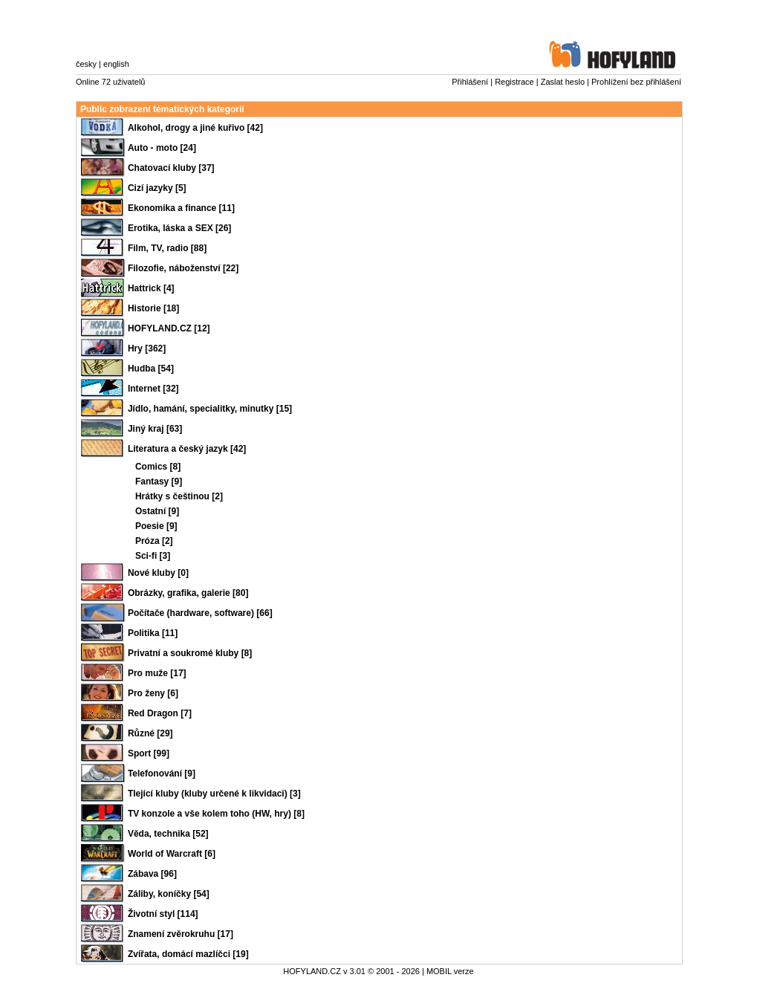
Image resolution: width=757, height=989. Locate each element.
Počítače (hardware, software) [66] (200, 613)
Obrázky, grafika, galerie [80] (188, 593)
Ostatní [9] (157, 511)
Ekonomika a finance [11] (181, 208)
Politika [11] (153, 633)
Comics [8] (158, 466)
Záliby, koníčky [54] (168, 894)
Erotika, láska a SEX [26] (179, 228)
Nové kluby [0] (158, 573)
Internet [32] (153, 388)
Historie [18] (153, 308)
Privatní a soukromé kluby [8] (190, 653)
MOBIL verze (450, 971)
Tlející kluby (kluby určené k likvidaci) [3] (214, 793)
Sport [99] (148, 753)
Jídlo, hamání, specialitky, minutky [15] (210, 408)
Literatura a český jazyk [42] (187, 449)
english (116, 63)
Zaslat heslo (563, 81)
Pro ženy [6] (153, 693)
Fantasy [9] (158, 481)
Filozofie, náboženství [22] (183, 268)
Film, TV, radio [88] (167, 248)
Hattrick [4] (151, 288)
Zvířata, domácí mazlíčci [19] (188, 954)
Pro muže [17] (157, 673)
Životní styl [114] (163, 914)
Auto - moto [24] (162, 148)
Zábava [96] (152, 874)
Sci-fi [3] (152, 556)
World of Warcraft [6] (171, 854)
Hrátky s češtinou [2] (179, 496)
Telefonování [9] (161, 773)
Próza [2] (154, 541)
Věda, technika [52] (168, 834)
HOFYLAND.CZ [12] (169, 328)
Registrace (514, 81)
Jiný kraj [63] (155, 429)
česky (86, 63)
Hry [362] (147, 348)
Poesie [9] (156, 526)
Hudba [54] (151, 368)
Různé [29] (150, 733)
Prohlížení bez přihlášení (636, 81)
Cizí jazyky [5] (157, 188)
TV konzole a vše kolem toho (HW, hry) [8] (216, 813)
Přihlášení (470, 81)
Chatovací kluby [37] (171, 168)
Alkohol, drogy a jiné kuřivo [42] (195, 128)
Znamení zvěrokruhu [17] (180, 934)
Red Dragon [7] (160, 713)
